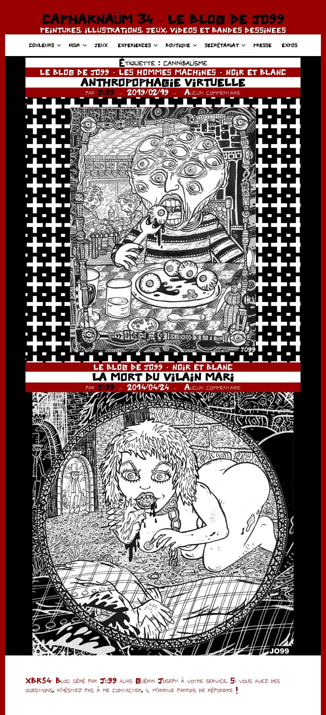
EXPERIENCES (138, 45)
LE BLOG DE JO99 (74, 72)
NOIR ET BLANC (256, 72)
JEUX (101, 45)
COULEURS (45, 45)
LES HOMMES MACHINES (167, 72)
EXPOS (289, 45)
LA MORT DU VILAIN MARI (163, 377)
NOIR (78, 45)
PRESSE (262, 45)
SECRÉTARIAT (225, 45)
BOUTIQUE (181, 45)
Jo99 (105, 92)
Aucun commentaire (212, 92)
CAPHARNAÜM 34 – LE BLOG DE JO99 (163, 19)
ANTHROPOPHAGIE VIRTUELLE (163, 82)
